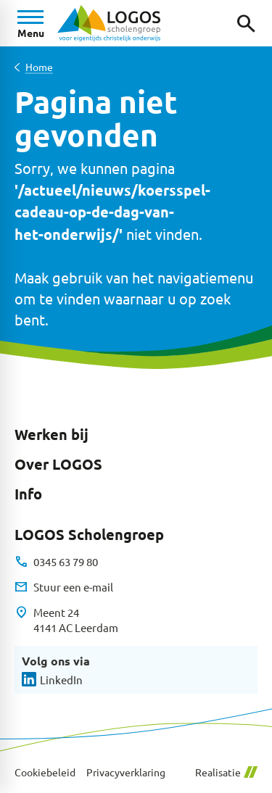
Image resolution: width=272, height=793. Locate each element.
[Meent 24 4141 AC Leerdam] (66, 620)
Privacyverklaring (125, 772)
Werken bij (51, 434)
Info (28, 493)
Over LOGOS (58, 463)
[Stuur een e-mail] (64, 587)
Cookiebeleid (45, 772)
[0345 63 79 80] (56, 562)
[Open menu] (30, 23)
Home (39, 67)
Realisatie (226, 772)
